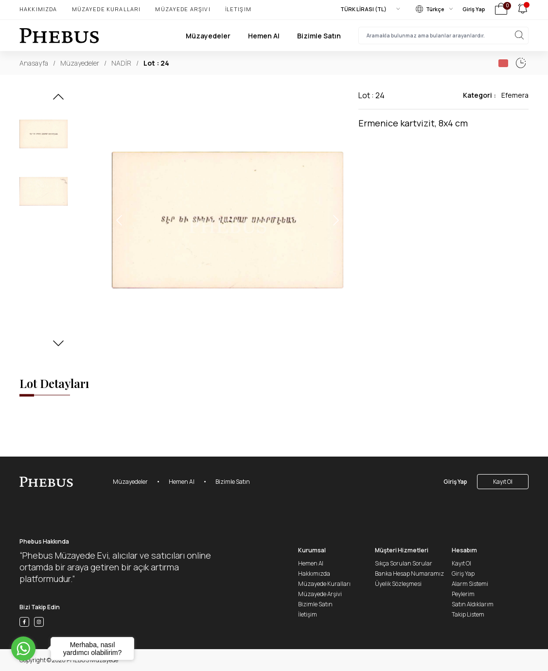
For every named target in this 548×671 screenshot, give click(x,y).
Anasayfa (33, 63)
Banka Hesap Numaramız (409, 573)
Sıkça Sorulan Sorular (403, 563)
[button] (58, 99)
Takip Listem (468, 614)
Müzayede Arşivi (182, 9)
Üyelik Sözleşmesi (398, 584)
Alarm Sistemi (470, 584)
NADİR (121, 63)
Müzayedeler (208, 35)
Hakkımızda (38, 9)
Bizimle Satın (319, 35)
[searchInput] (443, 35)
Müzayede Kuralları (106, 9)
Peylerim (463, 594)
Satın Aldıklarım (473, 604)
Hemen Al (264, 35)
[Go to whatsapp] (23, 648)
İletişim (238, 9)
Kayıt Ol (503, 481)
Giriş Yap (473, 9)
